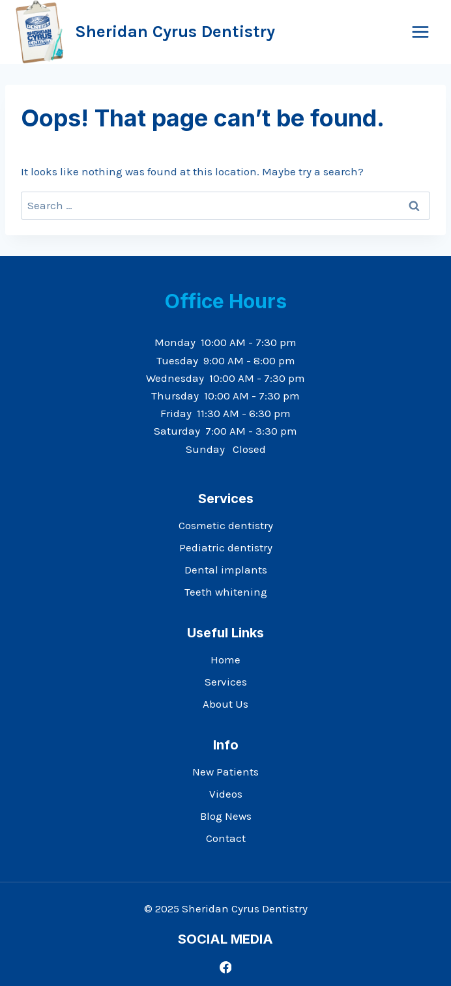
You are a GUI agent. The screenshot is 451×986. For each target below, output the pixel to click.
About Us (225, 703)
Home (225, 659)
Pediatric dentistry (225, 547)
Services (226, 681)
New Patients (225, 771)
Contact (226, 838)
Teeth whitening (225, 591)
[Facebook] (225, 967)
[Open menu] (420, 31)
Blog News (226, 815)
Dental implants (225, 569)
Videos (225, 793)
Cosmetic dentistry (226, 525)
